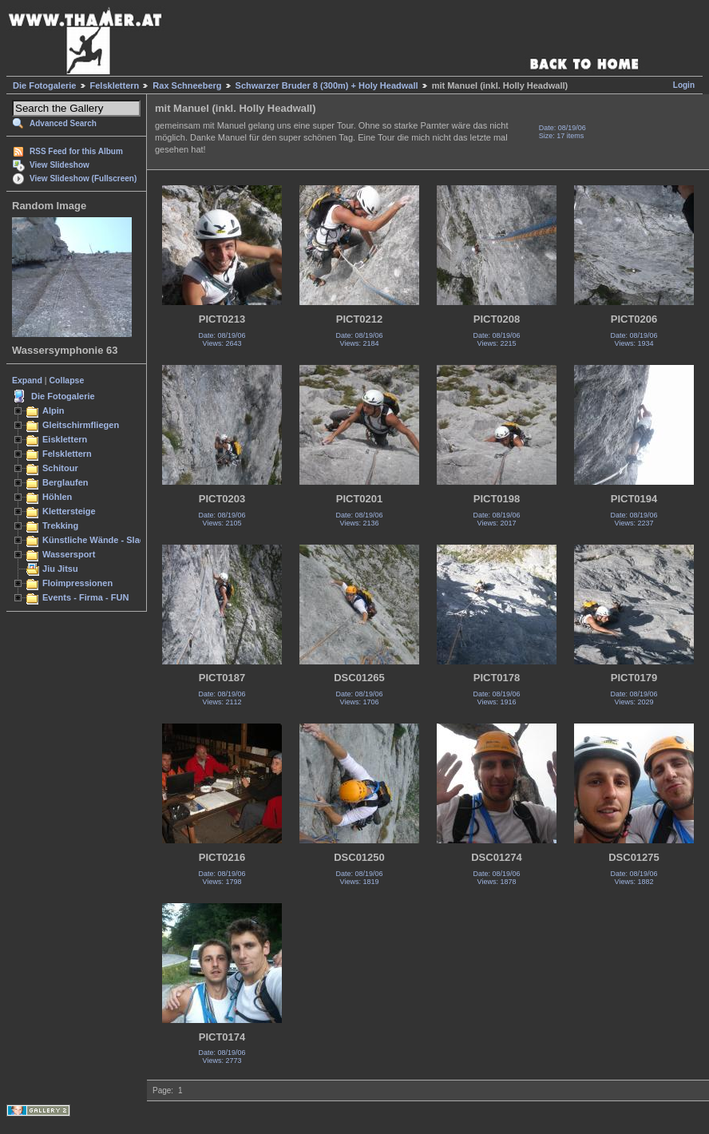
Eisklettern (64, 439)
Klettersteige (69, 511)
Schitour (60, 468)
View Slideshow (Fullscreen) (83, 178)
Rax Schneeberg (186, 85)
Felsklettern (115, 85)
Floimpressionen (77, 583)
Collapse (67, 380)
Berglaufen (65, 482)
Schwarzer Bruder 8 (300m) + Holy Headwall (327, 85)
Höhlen (57, 497)
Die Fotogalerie (44, 85)
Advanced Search (63, 123)
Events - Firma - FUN (85, 597)
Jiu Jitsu (60, 568)
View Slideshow (59, 165)
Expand (27, 380)
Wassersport (68, 554)
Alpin (53, 410)
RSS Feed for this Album (76, 151)
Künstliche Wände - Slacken (101, 540)
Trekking (60, 525)
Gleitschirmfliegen (80, 425)
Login (684, 85)
